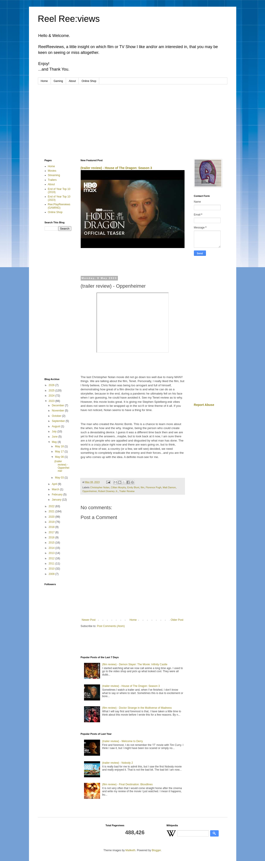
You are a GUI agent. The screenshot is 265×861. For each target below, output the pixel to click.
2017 (52, 532)
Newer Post (89, 619)
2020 (52, 516)
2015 (52, 542)
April (55, 484)
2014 (52, 548)
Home (44, 81)
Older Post (177, 619)
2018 (52, 527)
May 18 (60, 446)
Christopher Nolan (99, 487)
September (59, 421)
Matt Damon (169, 487)
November (58, 410)
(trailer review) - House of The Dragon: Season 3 (116, 168)
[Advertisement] (133, 118)
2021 (52, 511)
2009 (52, 574)
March (56, 489)
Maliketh (130, 850)
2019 (52, 521)
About (72, 81)
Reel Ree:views (69, 19)
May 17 (60, 451)
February (57, 494)
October (57, 415)
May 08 (60, 456)
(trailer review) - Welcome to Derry (122, 741)
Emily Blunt (133, 487)
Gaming (58, 81)
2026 (52, 385)
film (142, 487)
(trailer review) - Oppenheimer (61, 466)
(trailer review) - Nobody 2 (117, 762)
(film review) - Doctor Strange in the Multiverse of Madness (137, 707)
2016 (52, 537)
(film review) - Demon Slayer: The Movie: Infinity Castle (134, 664)
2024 (52, 395)
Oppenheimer (89, 491)
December (58, 405)
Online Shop (89, 81)
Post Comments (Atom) (111, 626)
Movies (52, 170)
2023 (52, 401)
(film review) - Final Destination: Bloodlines (127, 784)
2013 (52, 553)
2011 (52, 563)
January (57, 499)
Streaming (54, 175)
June (55, 436)
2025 (52, 390)
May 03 (60, 477)
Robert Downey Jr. (108, 491)
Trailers (52, 179)
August (56, 426)
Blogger (156, 850)
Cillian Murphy (118, 487)
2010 (52, 568)
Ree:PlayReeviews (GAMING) (59, 206)
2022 (52, 506)
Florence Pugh (153, 487)
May (55, 442)
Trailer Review (127, 491)
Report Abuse (204, 405)
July (54, 431)
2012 (52, 558)
